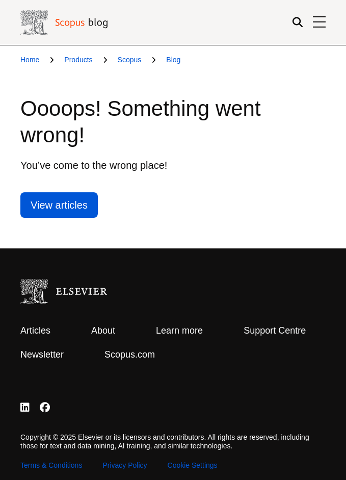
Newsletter (42, 354)
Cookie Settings (193, 465)
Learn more (179, 330)
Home (29, 60)
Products (78, 60)
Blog (173, 60)
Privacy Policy (124, 465)
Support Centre (275, 330)
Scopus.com (129, 354)
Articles (35, 330)
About (103, 330)
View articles (59, 205)
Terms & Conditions (51, 465)
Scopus (130, 60)
